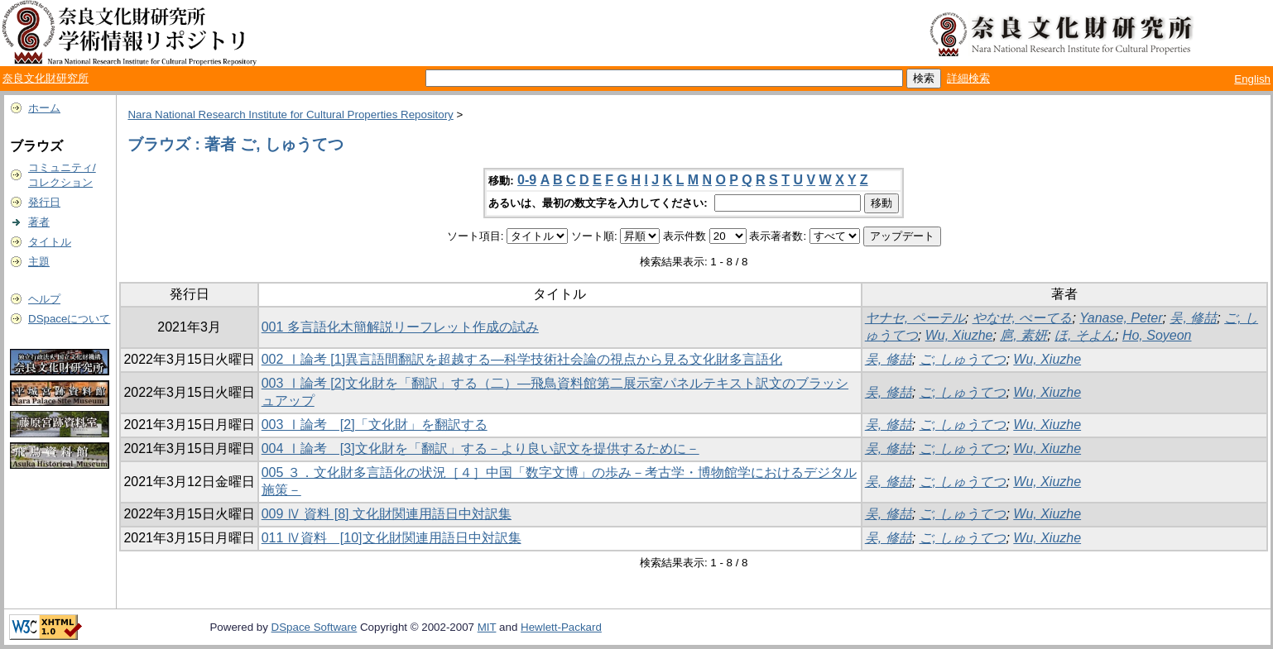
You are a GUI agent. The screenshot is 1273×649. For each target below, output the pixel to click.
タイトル (49, 242)
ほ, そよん (1084, 335)
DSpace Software (314, 627)
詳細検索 (968, 78)
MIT (487, 627)
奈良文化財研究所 (45, 78)
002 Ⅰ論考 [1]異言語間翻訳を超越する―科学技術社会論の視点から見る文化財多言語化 (522, 359)
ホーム (44, 108)
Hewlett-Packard (561, 627)
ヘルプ (44, 299)
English (1252, 79)
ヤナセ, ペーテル (915, 318)
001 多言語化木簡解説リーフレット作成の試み (400, 327)
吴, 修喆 (1193, 318)
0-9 (526, 180)
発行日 (44, 202)
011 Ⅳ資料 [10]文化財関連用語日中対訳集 (391, 538)
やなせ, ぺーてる (1023, 318)
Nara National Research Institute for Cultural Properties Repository (290, 114)
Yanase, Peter (1120, 318)
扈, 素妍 (1023, 335)
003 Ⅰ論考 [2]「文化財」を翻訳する (375, 425)
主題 (39, 261)
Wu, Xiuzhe (959, 335)
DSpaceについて (69, 319)
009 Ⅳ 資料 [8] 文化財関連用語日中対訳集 (387, 514)
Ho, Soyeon (1157, 335)
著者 (39, 222)
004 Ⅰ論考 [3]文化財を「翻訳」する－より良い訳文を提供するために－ (480, 448)
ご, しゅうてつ (963, 359)
